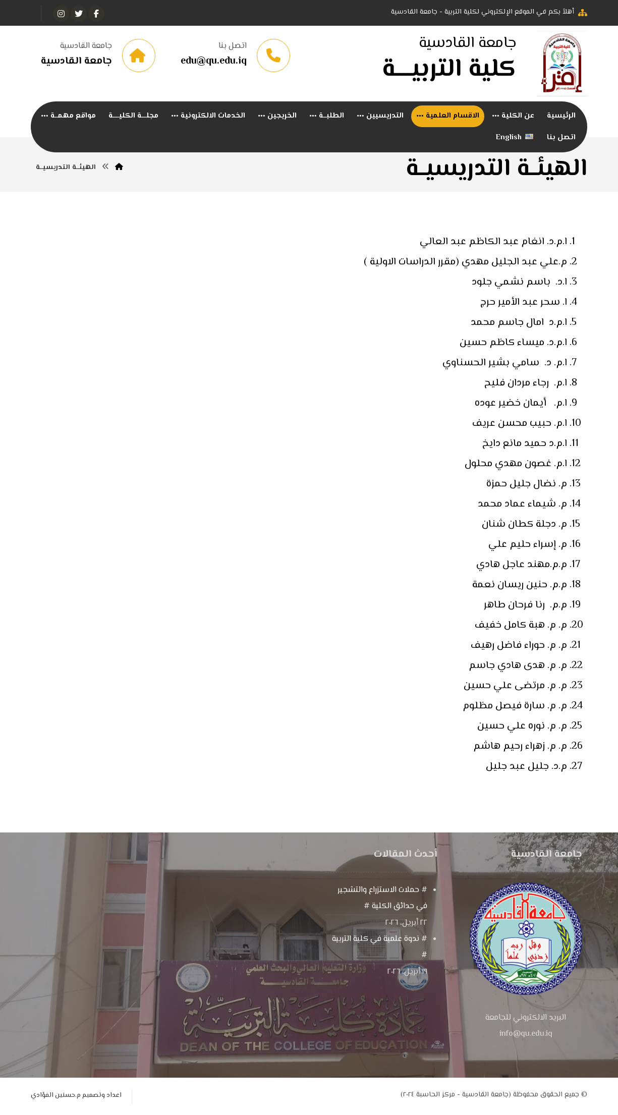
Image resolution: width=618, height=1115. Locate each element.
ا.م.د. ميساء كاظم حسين (513, 344)
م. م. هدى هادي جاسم (516, 667)
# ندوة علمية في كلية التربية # (379, 948)
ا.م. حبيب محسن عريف (519, 424)
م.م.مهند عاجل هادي (521, 566)
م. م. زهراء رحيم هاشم (519, 747)
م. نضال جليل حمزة (526, 485)
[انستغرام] (61, 14)
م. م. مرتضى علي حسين (515, 687)
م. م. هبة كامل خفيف (519, 626)
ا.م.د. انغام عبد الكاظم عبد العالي (493, 243)
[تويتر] (79, 14)
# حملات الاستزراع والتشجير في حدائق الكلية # (382, 899)
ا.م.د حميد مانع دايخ (524, 445)
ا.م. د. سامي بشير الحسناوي (504, 364)
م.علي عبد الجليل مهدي (514, 263)
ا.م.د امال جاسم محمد (519, 323)
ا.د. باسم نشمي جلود (519, 283)
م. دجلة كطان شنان (523, 525)
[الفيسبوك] (96, 14)
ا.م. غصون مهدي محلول (516, 465)
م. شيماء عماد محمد (522, 505)
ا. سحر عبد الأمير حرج (523, 303)
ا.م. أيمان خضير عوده (521, 404)
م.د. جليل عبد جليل (525, 767)
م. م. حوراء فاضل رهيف (517, 646)
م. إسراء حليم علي (527, 545)
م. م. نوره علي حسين (521, 727)
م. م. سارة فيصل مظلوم (513, 707)
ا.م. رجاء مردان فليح (525, 384)
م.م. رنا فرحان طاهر (525, 606)
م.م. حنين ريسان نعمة (519, 586)
